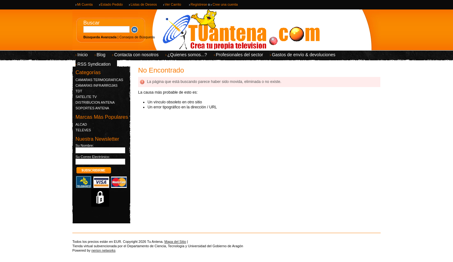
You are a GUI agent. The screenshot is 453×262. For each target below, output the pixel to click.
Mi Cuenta (85, 4)
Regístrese (199, 4)
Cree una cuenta (225, 4)
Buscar (91, 23)
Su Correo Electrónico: (93, 157)
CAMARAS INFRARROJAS (97, 85)
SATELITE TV (86, 97)
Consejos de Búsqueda (136, 37)
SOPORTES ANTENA (92, 108)
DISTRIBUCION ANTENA (95, 102)
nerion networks (103, 250)
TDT (79, 91)
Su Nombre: (85, 145)
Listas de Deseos (144, 4)
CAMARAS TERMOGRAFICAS (99, 80)
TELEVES (83, 130)
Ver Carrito (173, 4)
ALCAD (81, 124)
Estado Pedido (112, 4)
